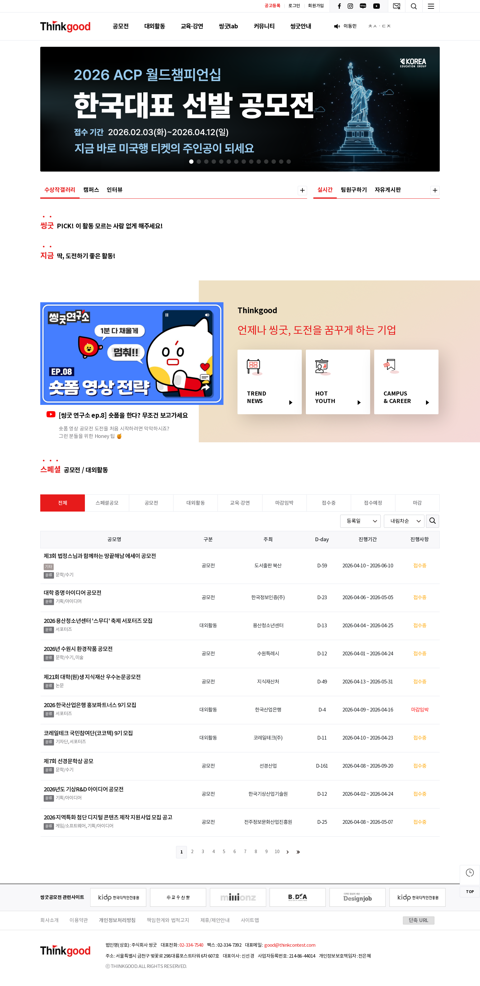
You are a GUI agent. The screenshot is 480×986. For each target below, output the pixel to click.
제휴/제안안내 (215, 920)
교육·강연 (192, 26)
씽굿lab (228, 26)
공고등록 (273, 5)
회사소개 (49, 920)
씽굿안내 (300, 26)
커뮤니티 (264, 26)
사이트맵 (250, 920)
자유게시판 (388, 190)
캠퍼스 (91, 190)
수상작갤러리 (60, 190)
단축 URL (419, 920)
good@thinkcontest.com (290, 945)
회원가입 (316, 5)
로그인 (294, 5)
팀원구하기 (354, 190)
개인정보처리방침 (117, 920)
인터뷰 (114, 190)
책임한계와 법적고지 (168, 920)
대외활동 (154, 26)
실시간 (325, 190)
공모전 (120, 26)
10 (277, 851)
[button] (191, 161)
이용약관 (79, 920)
